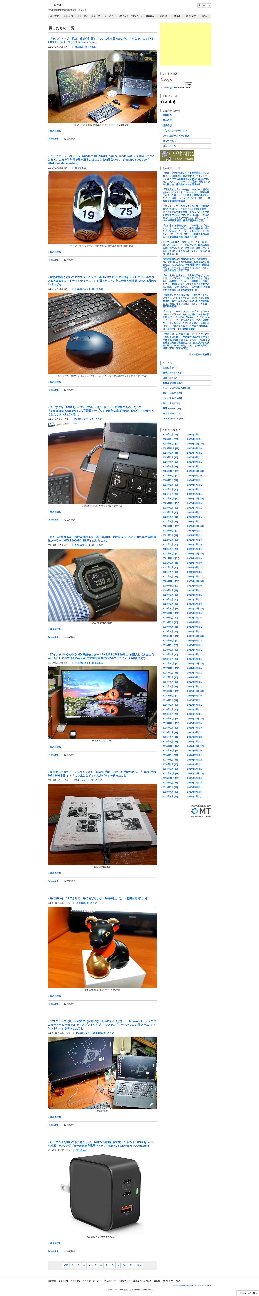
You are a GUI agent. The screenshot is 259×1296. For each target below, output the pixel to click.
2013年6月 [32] (170, 787)
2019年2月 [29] (170, 631)
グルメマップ (110, 1281)
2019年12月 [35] (171, 608)
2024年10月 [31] (171, 475)
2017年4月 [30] (170, 682)
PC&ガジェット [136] (173, 418)
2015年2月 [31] (170, 741)
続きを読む (55, 130)
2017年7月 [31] (194, 672)
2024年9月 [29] (194, 475)
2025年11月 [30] (195, 443)
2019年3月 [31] (194, 627)
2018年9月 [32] (194, 640)
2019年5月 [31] (194, 622)
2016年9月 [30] (194, 695)
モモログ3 (82, 16)
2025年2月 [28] (170, 466)
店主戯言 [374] (170, 367)
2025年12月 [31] (171, 443)
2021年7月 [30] (194, 563)
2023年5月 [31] (194, 512)
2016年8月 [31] (170, 700)
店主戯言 (79, 47)
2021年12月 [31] (171, 553)
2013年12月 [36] (171, 773)
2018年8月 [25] (170, 645)
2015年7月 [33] (194, 727)
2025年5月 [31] (194, 457)
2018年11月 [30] (195, 636)
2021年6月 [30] (170, 567)
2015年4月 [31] (170, 737)
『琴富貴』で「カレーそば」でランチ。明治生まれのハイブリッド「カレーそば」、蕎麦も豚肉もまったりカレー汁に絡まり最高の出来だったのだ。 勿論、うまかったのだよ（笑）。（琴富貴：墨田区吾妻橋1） (186, 195)
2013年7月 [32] (194, 782)
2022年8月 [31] (170, 535)
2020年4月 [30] (170, 599)
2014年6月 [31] (170, 759)
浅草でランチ (136, 16)
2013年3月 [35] (194, 792)
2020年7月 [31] (194, 590)
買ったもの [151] (171, 403)
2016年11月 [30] (195, 691)
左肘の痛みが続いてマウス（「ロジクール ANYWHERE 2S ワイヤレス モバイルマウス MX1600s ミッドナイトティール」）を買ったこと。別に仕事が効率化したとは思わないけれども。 (102, 281)
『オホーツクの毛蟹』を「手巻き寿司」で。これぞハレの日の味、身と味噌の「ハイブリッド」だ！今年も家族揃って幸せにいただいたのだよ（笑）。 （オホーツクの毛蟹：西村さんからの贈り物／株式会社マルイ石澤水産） (186, 179)
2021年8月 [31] (170, 563)
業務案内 (150, 16)
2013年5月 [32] (194, 787)
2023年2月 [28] (170, 521)
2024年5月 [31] (194, 485)
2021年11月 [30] (195, 553)
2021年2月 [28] (170, 576)
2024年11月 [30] (195, 471)
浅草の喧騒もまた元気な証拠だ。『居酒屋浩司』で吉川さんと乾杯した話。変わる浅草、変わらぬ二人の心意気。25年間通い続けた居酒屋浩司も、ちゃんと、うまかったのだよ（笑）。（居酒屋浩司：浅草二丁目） (186, 265)
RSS (204, 16)
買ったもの (90, 47)
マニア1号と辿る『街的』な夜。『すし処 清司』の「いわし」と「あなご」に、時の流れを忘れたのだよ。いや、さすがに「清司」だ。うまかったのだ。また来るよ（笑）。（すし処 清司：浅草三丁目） (186, 248)
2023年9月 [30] (194, 503)
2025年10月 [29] (171, 448)
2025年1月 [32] (194, 466)
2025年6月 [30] (170, 457)
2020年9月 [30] (194, 585)
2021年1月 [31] (194, 576)
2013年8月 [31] (170, 782)
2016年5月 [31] (194, 705)
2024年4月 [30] (170, 489)
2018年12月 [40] (171, 636)
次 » (139, 1265)
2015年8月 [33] (170, 727)
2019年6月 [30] (170, 622)
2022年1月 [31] (194, 549)
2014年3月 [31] (194, 764)
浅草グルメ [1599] (172, 372)
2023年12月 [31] (171, 498)
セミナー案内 (169, 140)
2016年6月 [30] (170, 705)
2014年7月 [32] (194, 755)
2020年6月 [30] (170, 595)
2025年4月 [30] (170, 462)
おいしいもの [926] (172, 393)
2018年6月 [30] (170, 650)
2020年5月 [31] (194, 595)
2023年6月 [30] (170, 512)
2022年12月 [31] (171, 526)
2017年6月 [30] (170, 677)
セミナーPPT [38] (171, 413)
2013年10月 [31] (171, 778)
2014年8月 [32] (170, 755)
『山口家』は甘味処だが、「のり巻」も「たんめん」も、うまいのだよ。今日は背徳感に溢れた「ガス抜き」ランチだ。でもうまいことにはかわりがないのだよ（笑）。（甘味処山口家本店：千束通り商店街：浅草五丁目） (186, 231)
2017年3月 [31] (194, 682)
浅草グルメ (123, 16)
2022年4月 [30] (170, 544)
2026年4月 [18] (170, 434)
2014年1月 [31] (194, 769)
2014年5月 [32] (194, 759)
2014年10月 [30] (171, 750)
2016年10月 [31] (171, 695)
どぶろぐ (109, 16)
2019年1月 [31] (194, 631)
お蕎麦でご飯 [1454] (173, 383)
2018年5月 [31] (194, 650)
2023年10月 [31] (171, 503)
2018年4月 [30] (170, 654)
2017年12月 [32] (171, 663)
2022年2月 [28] (170, 549)
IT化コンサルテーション (175, 130)
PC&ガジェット (83, 289)
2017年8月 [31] (170, 672)
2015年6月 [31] (170, 732)
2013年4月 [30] (170, 792)
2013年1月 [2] (194, 796)
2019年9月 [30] (194, 613)
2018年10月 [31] (171, 640)
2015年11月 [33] (195, 718)
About (163, 16)
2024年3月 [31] (194, 489)
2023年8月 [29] (170, 507)
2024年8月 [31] (170, 480)
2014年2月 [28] (170, 769)
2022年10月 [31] (171, 530)
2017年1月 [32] (194, 686)
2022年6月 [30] (170, 540)
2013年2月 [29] (170, 796)
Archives (191, 16)
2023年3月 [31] (194, 517)
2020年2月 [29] (170, 604)
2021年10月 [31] (171, 558)
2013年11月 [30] (195, 773)
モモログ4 (54, 5)
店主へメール (169, 146)
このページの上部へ (248, 1293)
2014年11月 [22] (195, 746)
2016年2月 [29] (170, 714)
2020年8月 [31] (170, 590)
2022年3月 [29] (194, 544)
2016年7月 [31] (194, 700)
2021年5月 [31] (194, 567)
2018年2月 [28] (170, 659)
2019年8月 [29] (170, 617)
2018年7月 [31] (194, 645)
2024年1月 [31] (194, 494)
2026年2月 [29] (170, 439)
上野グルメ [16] (170, 377)
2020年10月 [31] (171, 585)
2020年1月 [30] (194, 604)
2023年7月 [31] (194, 507)
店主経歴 (167, 120)
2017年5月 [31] (194, 677)
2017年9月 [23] (194, 668)
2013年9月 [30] (194, 778)
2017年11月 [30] (195, 663)
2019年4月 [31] (170, 627)
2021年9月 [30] (194, 558)
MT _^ (209, 1285)
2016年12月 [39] (171, 691)
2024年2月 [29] (170, 494)
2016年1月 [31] (194, 714)
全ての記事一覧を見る (200, 354)
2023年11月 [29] (195, 498)
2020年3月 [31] (194, 599)
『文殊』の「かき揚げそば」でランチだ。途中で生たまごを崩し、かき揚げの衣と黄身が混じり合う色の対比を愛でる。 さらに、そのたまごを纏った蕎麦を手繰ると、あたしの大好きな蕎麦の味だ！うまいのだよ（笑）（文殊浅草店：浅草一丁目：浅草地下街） (186, 341)
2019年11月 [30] (195, 608)
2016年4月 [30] (170, 709)
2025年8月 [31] (170, 453)
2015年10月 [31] (171, 723)
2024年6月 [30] (170, 485)
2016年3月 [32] (194, 709)
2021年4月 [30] (170, 572)
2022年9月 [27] (194, 530)
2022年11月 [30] (195, 526)
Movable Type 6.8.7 (189, 1285)
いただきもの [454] (172, 398)
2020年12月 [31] (171, 581)
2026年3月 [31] (194, 434)
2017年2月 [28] (170, 686)
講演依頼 (167, 125)
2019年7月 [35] (194, 617)
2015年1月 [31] (194, 741)
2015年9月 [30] (194, 723)
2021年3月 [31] (194, 572)
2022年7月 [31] (194, 535)
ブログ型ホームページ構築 (176, 135)
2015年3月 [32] (194, 737)
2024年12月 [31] (171, 471)
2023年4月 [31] (170, 517)
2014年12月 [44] (171, 746)
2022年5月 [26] (194, 540)
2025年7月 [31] (194, 453)
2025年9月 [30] (194, 448)
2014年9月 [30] (194, 750)
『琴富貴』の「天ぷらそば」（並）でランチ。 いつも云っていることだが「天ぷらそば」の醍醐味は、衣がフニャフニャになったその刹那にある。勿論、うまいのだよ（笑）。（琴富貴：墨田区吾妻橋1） (186, 301)
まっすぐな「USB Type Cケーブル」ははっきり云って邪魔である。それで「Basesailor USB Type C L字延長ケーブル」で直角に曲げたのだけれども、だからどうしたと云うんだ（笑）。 (101, 411)
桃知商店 (54, 16)
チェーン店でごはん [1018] (176, 388)
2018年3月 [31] (194, 654)
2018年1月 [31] (194, 659)
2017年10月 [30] (171, 668)
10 (124, 1265)
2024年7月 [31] (194, 480)
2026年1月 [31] (194, 439)
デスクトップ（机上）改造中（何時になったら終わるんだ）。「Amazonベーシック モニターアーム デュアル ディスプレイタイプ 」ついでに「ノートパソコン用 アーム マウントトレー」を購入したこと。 (102, 1025)
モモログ (95, 16)
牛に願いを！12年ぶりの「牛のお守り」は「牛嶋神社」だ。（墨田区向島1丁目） (100, 898)
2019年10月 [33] (171, 613)
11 (131, 1265)
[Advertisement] (185, 44)
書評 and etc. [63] (172, 408)
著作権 (177, 16)
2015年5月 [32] (194, 732)
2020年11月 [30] (195, 581)
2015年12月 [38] (171, 718)
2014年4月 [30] (170, 764)
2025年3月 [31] (194, 462)
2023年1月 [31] (194, 521)
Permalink (53, 138)
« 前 (66, 1265)
